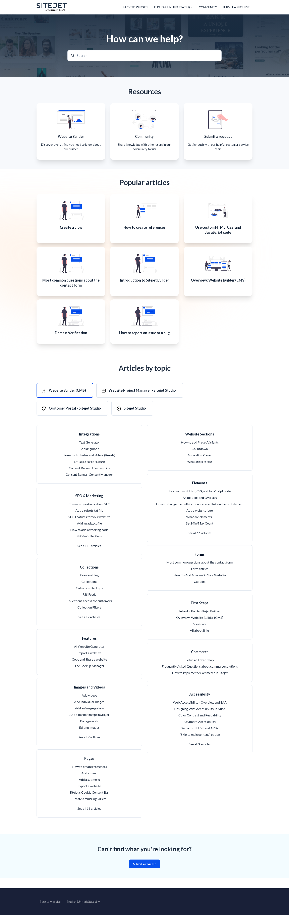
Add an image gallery (89, 718)
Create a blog (89, 585)
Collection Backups (89, 598)
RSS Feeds (89, 605)
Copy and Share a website (89, 670)
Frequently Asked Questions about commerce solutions (200, 677)
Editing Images (89, 738)
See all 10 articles (89, 556)
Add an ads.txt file (89, 533)
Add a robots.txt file (89, 521)
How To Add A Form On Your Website (200, 585)
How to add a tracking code (89, 540)
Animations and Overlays (200, 508)
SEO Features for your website (89, 527)
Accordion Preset (200, 465)
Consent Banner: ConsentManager (89, 485)
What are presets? (199, 472)
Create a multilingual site (89, 809)
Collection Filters (89, 618)
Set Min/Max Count (199, 533)
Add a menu (89, 783)
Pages (89, 769)
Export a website (89, 796)
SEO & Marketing (89, 506)
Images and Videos (89, 697)
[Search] (144, 55)
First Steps (200, 613)
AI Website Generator (89, 657)
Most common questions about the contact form (199, 573)
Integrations (89, 444)
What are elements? (199, 527)
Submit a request (236, 7)
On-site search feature (89, 472)
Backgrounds (89, 731)
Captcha (200, 592)
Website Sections (199, 444)
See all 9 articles (200, 754)
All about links (200, 641)
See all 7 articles (89, 627)
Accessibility (199, 704)
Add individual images (89, 712)
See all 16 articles (89, 819)
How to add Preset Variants (200, 453)
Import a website (89, 663)
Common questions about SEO (89, 514)
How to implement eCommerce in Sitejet (200, 683)
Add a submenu (89, 790)
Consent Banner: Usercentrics (89, 478)
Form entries (199, 579)
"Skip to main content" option (199, 745)
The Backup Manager (89, 676)
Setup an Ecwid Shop (200, 670)
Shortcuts (199, 634)
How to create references (89, 777)
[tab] (65, 399)
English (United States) (173, 7)
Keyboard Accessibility (200, 732)
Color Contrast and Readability (199, 725)
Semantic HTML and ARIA (199, 738)
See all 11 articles (200, 543)
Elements (199, 493)
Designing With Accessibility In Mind (199, 719)
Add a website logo (199, 521)
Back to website (136, 7)
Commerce (200, 662)
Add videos (89, 706)
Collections (89, 577)
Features (89, 649)
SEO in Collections (89, 546)
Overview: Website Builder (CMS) (199, 628)
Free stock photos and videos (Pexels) (89, 465)
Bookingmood (89, 459)
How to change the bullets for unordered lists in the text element (200, 514)
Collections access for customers (89, 611)
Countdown (200, 459)
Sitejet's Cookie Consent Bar (89, 802)
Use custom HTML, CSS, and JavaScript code (200, 501)
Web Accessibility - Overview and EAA (200, 712)
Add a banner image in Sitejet (89, 725)
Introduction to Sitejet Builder (199, 621)
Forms (200, 564)
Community (208, 7)
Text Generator (89, 453)
